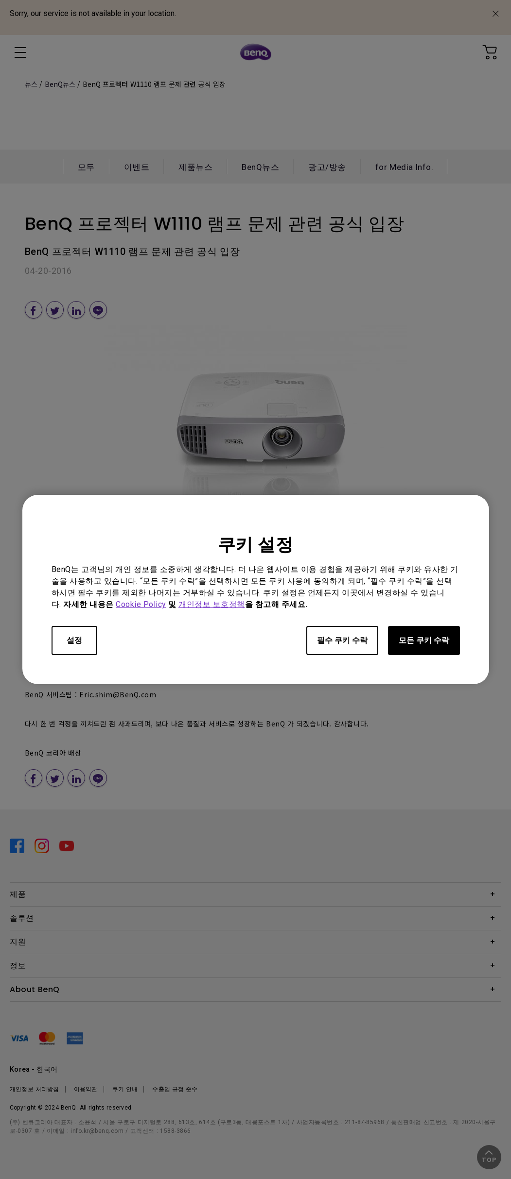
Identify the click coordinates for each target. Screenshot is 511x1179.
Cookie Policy (141, 604)
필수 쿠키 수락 (342, 640)
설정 (74, 640)
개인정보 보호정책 (211, 604)
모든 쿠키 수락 (424, 640)
